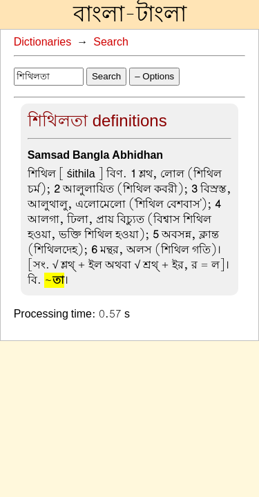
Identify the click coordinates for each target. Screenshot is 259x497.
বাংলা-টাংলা (129, 14)
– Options (154, 76)
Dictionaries (43, 42)
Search (110, 42)
